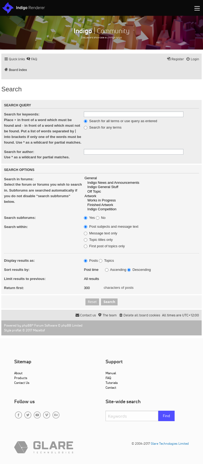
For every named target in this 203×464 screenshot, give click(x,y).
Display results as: (19, 260)
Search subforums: (20, 217)
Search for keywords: (21, 114)
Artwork (141, 196)
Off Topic (141, 191)
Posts (91, 261)
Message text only (100, 233)
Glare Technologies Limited (170, 443)
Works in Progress (141, 200)
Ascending (115, 270)
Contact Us (21, 382)
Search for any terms (102, 127)
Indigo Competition (141, 209)
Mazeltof (39, 330)
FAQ (108, 378)
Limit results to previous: (25, 278)
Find (166, 415)
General (141, 178)
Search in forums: (19, 179)
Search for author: (19, 152)
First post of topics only (104, 246)
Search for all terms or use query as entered (120, 121)
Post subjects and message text (111, 227)
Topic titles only (98, 240)
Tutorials (112, 382)
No (101, 218)
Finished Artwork (141, 205)
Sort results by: (16, 269)
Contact (111, 387)
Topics (106, 261)
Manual (111, 373)
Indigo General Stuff (141, 187)
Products (20, 378)
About (18, 373)
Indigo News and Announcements (141, 183)
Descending (139, 270)
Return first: (14, 288)
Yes (89, 218)
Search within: (16, 227)
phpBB (27, 325)
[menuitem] (31, 59)
